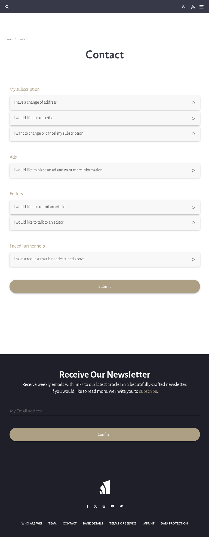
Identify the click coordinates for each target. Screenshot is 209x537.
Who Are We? (31, 523)
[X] (95, 506)
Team (52, 523)
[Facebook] (87, 506)
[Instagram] (104, 506)
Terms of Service (122, 523)
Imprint (149, 523)
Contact (70, 523)
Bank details (93, 523)
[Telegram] (121, 506)
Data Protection (174, 523)
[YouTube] (112, 506)
